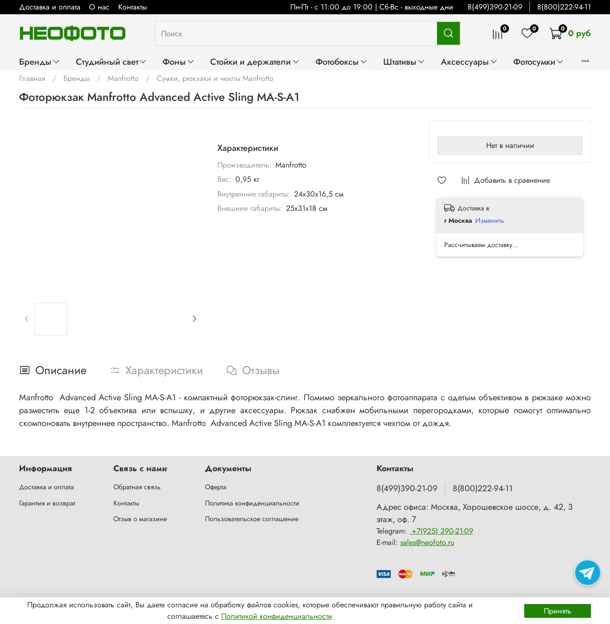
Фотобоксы (341, 61)
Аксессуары (469, 61)
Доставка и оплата (50, 6)
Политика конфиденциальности (252, 503)
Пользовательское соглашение (251, 519)
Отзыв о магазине (140, 519)
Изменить (489, 220)
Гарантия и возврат (47, 503)
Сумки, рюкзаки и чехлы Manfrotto (215, 78)
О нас (99, 6)
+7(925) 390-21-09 (441, 530)
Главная (32, 78)
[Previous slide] (27, 319)
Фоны (179, 61)
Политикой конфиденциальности (276, 616)
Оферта (215, 487)
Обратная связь (137, 487)
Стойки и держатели (255, 61)
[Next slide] (194, 319)
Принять (557, 610)
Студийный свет (111, 61)
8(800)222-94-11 (564, 6)
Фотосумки (538, 61)
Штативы (404, 61)
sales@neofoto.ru (427, 542)
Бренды (40, 61)
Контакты (132, 6)
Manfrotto (123, 78)
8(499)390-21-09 (495, 6)
